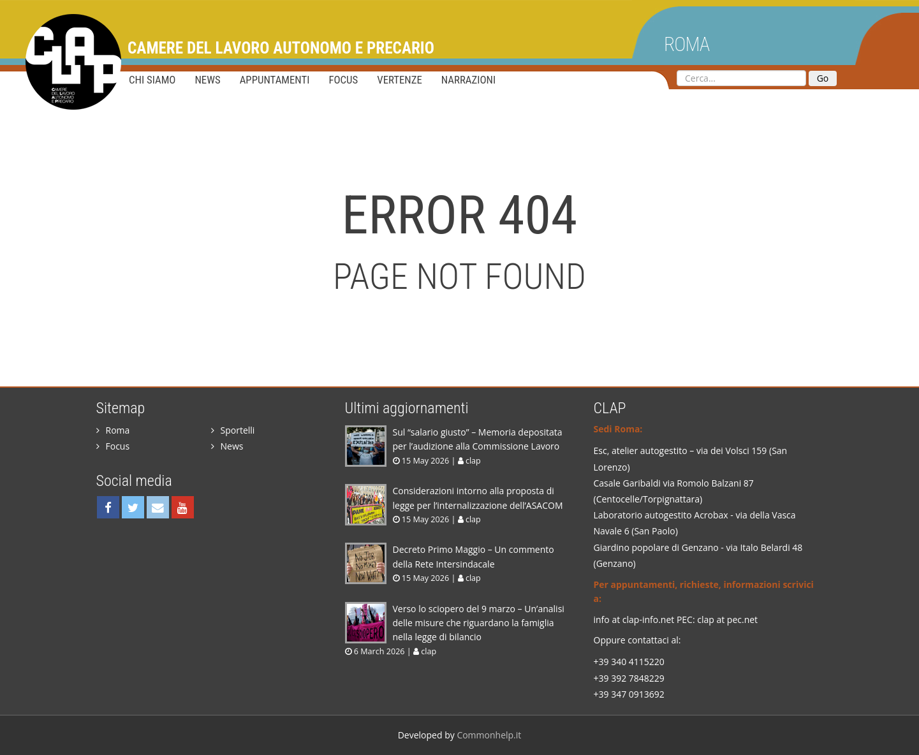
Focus (343, 79)
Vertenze (399, 79)
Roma (686, 44)
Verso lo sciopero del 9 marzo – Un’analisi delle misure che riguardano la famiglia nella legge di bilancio (478, 623)
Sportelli (233, 430)
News (207, 79)
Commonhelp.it (489, 735)
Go (823, 78)
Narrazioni (468, 79)
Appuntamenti (275, 79)
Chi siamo (152, 79)
